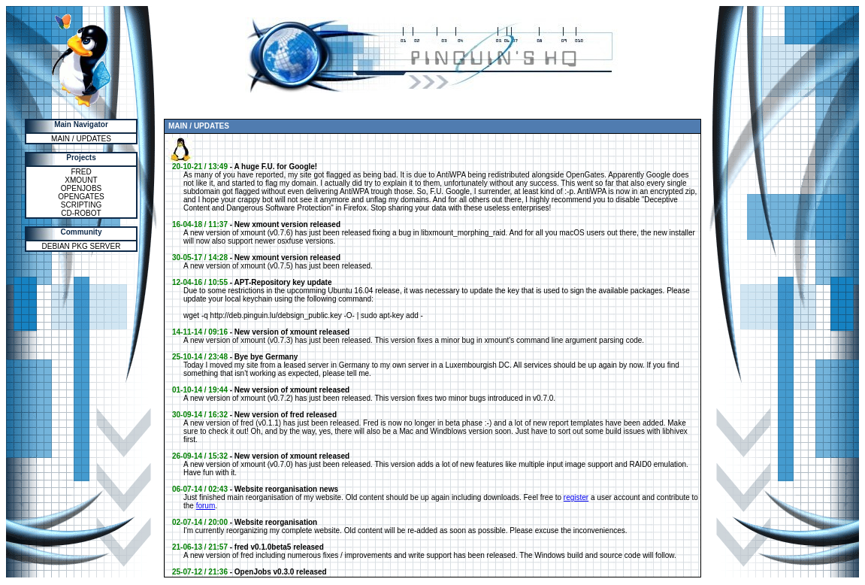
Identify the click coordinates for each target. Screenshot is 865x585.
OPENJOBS (81, 188)
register (576, 497)
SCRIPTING (81, 205)
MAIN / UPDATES (81, 139)
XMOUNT (81, 180)
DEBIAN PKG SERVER (81, 246)
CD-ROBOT (81, 213)
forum (206, 506)
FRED (81, 172)
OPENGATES (81, 196)
